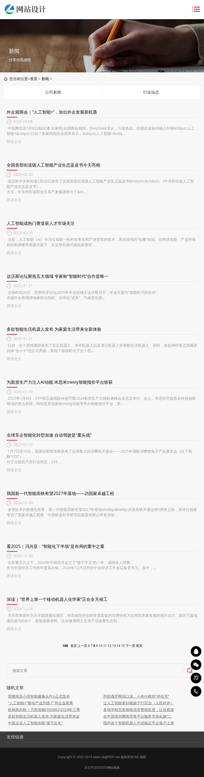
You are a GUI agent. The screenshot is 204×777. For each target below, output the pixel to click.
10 (101, 645)
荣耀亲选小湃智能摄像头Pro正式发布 (39, 696)
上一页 (82, 645)
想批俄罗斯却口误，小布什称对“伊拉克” (136, 696)
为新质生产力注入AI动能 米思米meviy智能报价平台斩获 (60, 382)
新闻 (45, 78)
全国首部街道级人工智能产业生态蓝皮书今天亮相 (53, 165)
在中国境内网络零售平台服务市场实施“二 (137, 716)
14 (118, 645)
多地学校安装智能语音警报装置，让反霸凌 (138, 710)
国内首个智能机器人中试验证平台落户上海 (138, 723)
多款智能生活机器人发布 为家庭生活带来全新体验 (54, 329)
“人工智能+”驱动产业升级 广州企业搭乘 (40, 703)
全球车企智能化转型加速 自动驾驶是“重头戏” (49, 435)
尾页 (139, 645)
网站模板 (113, 767)
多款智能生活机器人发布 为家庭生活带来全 (44, 716)
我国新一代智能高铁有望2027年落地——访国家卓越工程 (60, 493)
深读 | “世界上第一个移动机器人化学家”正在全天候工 (57, 599)
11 (105, 645)
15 (123, 645)
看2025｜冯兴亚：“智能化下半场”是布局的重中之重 (55, 546)
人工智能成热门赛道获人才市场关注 (41, 223)
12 (109, 645)
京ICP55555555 (95, 767)
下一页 (130, 645)
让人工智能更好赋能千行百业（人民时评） (138, 703)
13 (114, 645)
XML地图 (139, 757)
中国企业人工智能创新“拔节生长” (35, 723)
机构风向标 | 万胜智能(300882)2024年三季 (44, 710)
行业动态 (151, 92)
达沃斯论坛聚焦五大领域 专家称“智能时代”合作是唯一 (57, 276)
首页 (33, 78)
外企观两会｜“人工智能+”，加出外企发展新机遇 (52, 112)
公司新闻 (53, 92)
